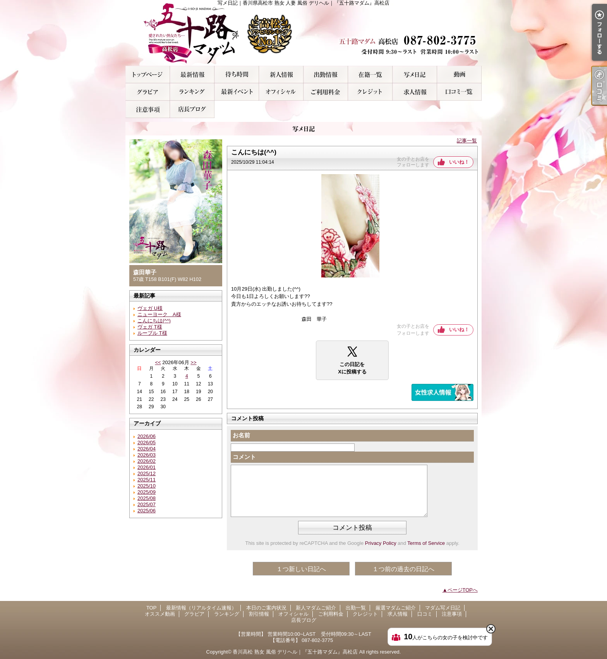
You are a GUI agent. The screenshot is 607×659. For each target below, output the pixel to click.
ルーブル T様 (152, 333)
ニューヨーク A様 (159, 314)
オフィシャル (281, 92)
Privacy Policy (380, 543)
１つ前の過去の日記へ (403, 569)
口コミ (459, 92)
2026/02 (146, 461)
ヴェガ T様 (149, 327)
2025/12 (146, 473)
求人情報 (415, 92)
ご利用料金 (326, 92)
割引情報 (236, 92)
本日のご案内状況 (236, 74)
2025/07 (146, 504)
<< (158, 362)
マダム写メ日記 (415, 74)
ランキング (192, 92)
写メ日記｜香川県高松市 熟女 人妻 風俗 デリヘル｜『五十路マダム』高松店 (303, 33)
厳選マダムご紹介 (370, 74)
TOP (147, 74)
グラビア (147, 92)
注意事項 (147, 109)
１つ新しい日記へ (301, 569)
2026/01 (146, 467)
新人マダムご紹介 (281, 74)
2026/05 (146, 442)
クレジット (370, 92)
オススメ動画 (459, 74)
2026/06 (146, 436)
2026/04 (146, 449)
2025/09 (146, 492)
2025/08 (146, 498)
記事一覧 (467, 141)
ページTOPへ (463, 590)
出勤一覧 (326, 74)
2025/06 (146, 511)
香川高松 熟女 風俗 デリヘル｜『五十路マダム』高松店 (295, 652)
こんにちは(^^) (154, 321)
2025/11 (146, 480)
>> (193, 362)
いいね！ (459, 162)
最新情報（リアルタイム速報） (192, 74)
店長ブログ (192, 109)
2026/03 (146, 455)
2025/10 (146, 486)
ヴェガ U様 (150, 308)
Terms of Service (426, 543)
